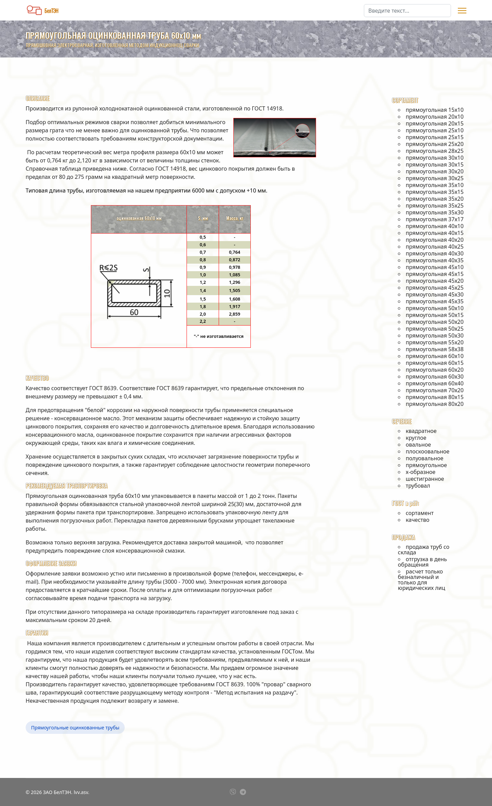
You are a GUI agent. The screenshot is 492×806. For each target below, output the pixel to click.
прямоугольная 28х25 (435, 150)
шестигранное (425, 478)
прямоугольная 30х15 (435, 164)
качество (417, 519)
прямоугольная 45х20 (435, 280)
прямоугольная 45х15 (435, 273)
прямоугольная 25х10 (435, 130)
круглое (416, 437)
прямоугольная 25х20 (435, 144)
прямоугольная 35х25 (435, 205)
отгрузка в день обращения (422, 562)
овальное (418, 444)
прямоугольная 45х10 (435, 267)
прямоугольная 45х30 (435, 294)
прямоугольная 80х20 (435, 403)
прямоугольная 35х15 (435, 191)
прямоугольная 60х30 (435, 376)
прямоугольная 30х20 (435, 171)
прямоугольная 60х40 (435, 383)
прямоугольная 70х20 (435, 390)
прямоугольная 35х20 (435, 198)
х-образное (421, 471)
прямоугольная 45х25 (435, 287)
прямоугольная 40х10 (435, 226)
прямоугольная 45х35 (435, 301)
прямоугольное (426, 465)
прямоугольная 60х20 (435, 369)
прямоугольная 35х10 (435, 185)
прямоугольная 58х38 (435, 349)
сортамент (420, 513)
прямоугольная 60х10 (435, 356)
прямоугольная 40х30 (435, 253)
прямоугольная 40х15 (435, 232)
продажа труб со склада (424, 549)
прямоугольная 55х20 (435, 342)
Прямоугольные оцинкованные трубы (75, 727)
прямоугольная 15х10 (435, 109)
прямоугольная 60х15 (435, 362)
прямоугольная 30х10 (435, 157)
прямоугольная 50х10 (435, 308)
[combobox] (407, 10)
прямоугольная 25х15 (435, 137)
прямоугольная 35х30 (435, 212)
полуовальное (424, 458)
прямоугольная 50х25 (435, 328)
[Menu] (462, 10)
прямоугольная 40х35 (435, 260)
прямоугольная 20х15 (435, 123)
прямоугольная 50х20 (435, 321)
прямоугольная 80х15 (435, 397)
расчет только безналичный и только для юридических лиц (421, 579)
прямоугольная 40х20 (435, 239)
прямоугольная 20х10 (435, 116)
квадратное (421, 430)
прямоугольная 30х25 (435, 178)
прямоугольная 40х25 (435, 246)
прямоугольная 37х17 (435, 219)
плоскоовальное (428, 451)
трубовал (418, 485)
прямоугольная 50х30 (435, 335)
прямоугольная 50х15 (435, 315)
